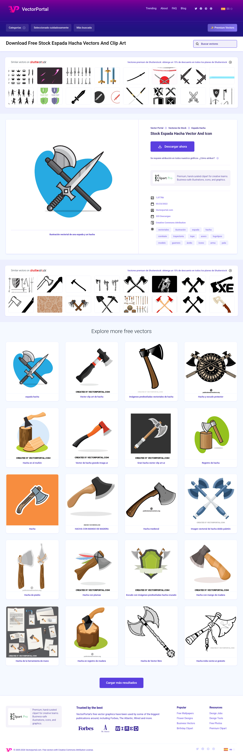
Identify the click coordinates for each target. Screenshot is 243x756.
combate (162, 236)
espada (195, 229)
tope (192, 236)
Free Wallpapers (185, 713)
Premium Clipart (217, 728)
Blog (183, 8)
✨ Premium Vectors (222, 27)
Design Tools (216, 718)
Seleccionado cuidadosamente (51, 27)
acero (204, 236)
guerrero (176, 243)
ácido (189, 243)
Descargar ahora (172, 147)
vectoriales (163, 229)
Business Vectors (186, 723)
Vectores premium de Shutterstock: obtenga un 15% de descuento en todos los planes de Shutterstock (177, 62)
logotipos (217, 236)
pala (224, 243)
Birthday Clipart (185, 728)
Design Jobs (215, 713)
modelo (162, 243)
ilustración (180, 229)
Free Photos (215, 723)
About (164, 8)
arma (212, 243)
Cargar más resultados (121, 682)
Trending (151, 8)
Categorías (17, 28)
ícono (201, 243)
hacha (209, 229)
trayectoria (178, 236)
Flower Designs (185, 718)
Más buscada (84, 27)
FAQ (174, 8)
